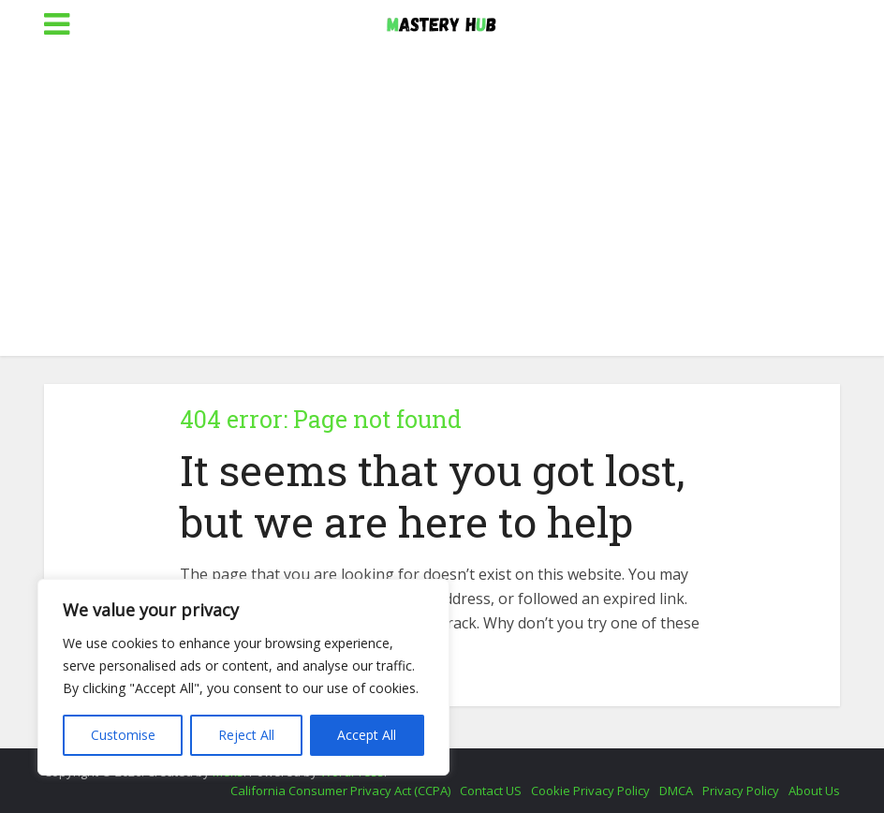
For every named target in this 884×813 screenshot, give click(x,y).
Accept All (366, 735)
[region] (243, 677)
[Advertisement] (442, 215)
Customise (123, 735)
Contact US (491, 790)
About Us (814, 790)
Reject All (246, 735)
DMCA (676, 790)
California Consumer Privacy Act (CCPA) (340, 790)
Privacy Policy (740, 790)
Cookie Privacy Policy (590, 790)
